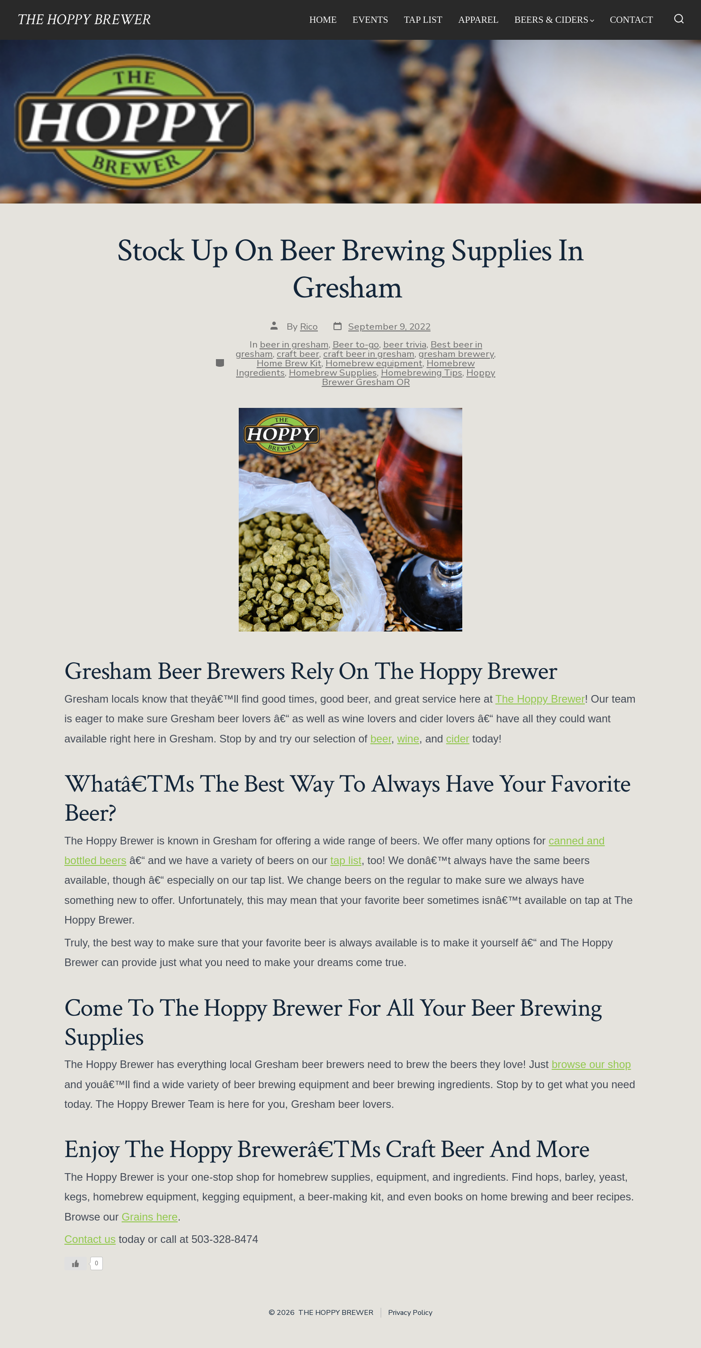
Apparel (478, 19)
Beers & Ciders (554, 19)
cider (457, 739)
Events (371, 19)
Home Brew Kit (289, 363)
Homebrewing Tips (421, 372)
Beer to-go (356, 344)
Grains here (149, 1217)
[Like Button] (75, 1263)
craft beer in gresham (368, 354)
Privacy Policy (410, 1313)
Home (323, 19)
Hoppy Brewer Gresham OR (409, 377)
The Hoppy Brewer (540, 699)
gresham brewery (456, 354)
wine (408, 739)
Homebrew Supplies (333, 372)
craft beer (298, 354)
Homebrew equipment (373, 363)
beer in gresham (294, 344)
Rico (309, 326)
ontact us (93, 1239)
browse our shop (591, 1064)
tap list (345, 860)
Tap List (423, 19)
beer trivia (405, 344)
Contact (631, 19)
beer (380, 739)
